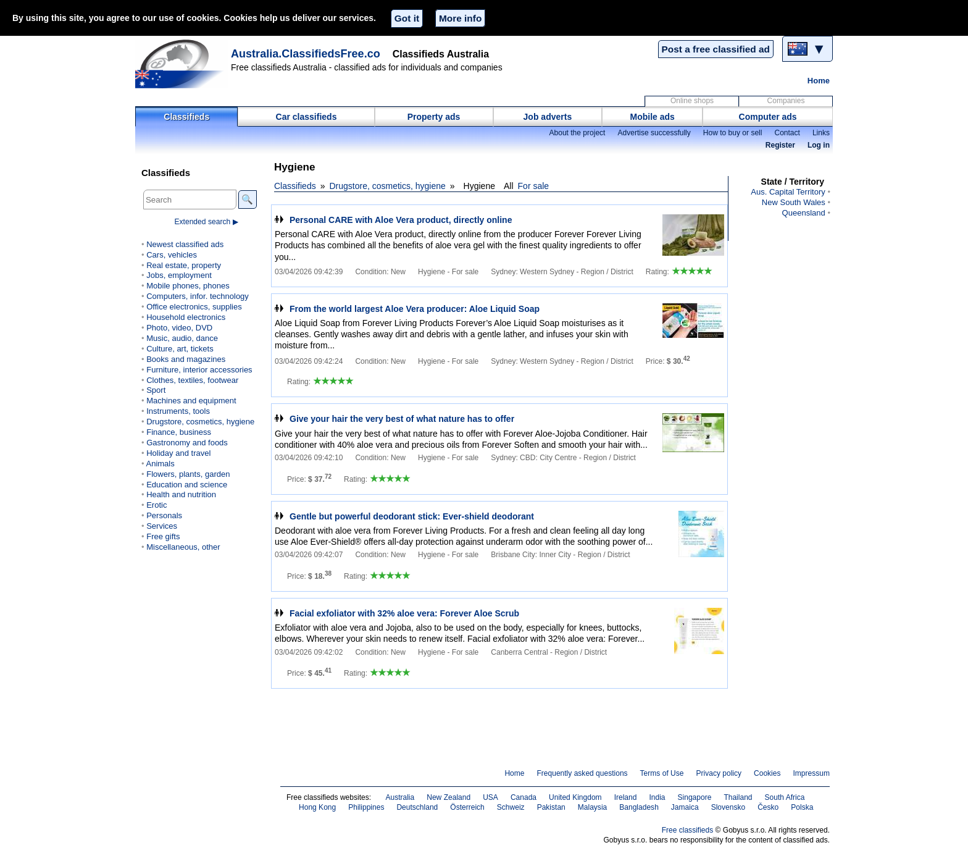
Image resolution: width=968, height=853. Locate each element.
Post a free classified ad (716, 49)
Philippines (366, 807)
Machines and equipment (191, 400)
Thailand (738, 797)
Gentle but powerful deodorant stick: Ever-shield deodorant (412, 516)
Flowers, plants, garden (188, 474)
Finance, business (178, 432)
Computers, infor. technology (197, 296)
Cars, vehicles (171, 254)
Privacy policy (718, 773)
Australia (399, 797)
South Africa (785, 797)
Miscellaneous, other (183, 547)
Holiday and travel (178, 453)
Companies (786, 100)
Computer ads (768, 117)
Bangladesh (639, 807)
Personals (164, 515)
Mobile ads (652, 117)
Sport (155, 390)
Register (780, 145)
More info (460, 18)
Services (161, 526)
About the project (577, 132)
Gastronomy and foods (187, 442)
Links (821, 132)
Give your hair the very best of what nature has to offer (402, 419)
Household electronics (185, 317)
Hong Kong (317, 807)
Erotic (156, 505)
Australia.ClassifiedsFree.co (305, 54)
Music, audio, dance (182, 338)
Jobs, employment (179, 275)
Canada (523, 797)
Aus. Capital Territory (788, 191)
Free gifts (163, 536)
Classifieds (186, 117)
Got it (406, 18)
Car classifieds (306, 117)
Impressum (811, 773)
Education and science (186, 484)
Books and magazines (185, 359)
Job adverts (548, 117)
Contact (786, 132)
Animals (160, 463)
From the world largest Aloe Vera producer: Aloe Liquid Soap (415, 309)
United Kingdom (575, 797)
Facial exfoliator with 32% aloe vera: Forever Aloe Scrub (404, 613)
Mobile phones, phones (188, 285)
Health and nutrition (181, 494)
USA (490, 797)
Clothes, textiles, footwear (192, 380)
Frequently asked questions (581, 773)
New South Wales (793, 202)
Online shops (692, 100)
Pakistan (551, 807)
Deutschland (417, 807)
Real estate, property (183, 265)
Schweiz (511, 807)
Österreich (467, 807)
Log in (818, 145)
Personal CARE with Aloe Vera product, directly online (401, 220)
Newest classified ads (184, 244)
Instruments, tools (178, 411)
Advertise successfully (653, 132)
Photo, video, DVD (179, 327)
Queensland (803, 212)
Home (818, 80)
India (657, 797)
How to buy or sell (732, 132)
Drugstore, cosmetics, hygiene (388, 186)
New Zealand (448, 797)
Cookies (767, 773)
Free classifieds (688, 830)
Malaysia (592, 807)
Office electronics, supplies (194, 306)
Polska (802, 807)
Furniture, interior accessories (199, 369)
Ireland (625, 797)
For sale (533, 186)
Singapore (695, 797)
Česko (767, 807)
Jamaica (685, 807)
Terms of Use (662, 773)
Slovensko (728, 807)
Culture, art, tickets (180, 348)
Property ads (434, 117)
